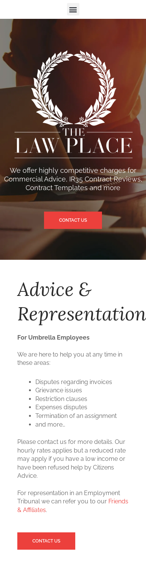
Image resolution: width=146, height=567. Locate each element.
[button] (73, 9)
